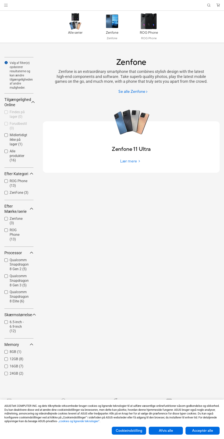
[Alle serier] (75, 27)
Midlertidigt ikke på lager (18, 139)
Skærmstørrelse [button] (18, 314)
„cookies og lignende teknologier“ (79, 421)
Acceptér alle (202, 430)
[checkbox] (17, 235)
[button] (6, 5)
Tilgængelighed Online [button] (18, 102)
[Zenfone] (112, 27)
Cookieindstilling (129, 430)
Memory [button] (18, 344)
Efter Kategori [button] (18, 173)
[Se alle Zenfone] (133, 91)
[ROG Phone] (148, 27)
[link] (112, 5)
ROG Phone (14, 234)
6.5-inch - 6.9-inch (17, 326)
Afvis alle (166, 430)
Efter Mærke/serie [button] (18, 209)
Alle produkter (17, 155)
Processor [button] (18, 252)
